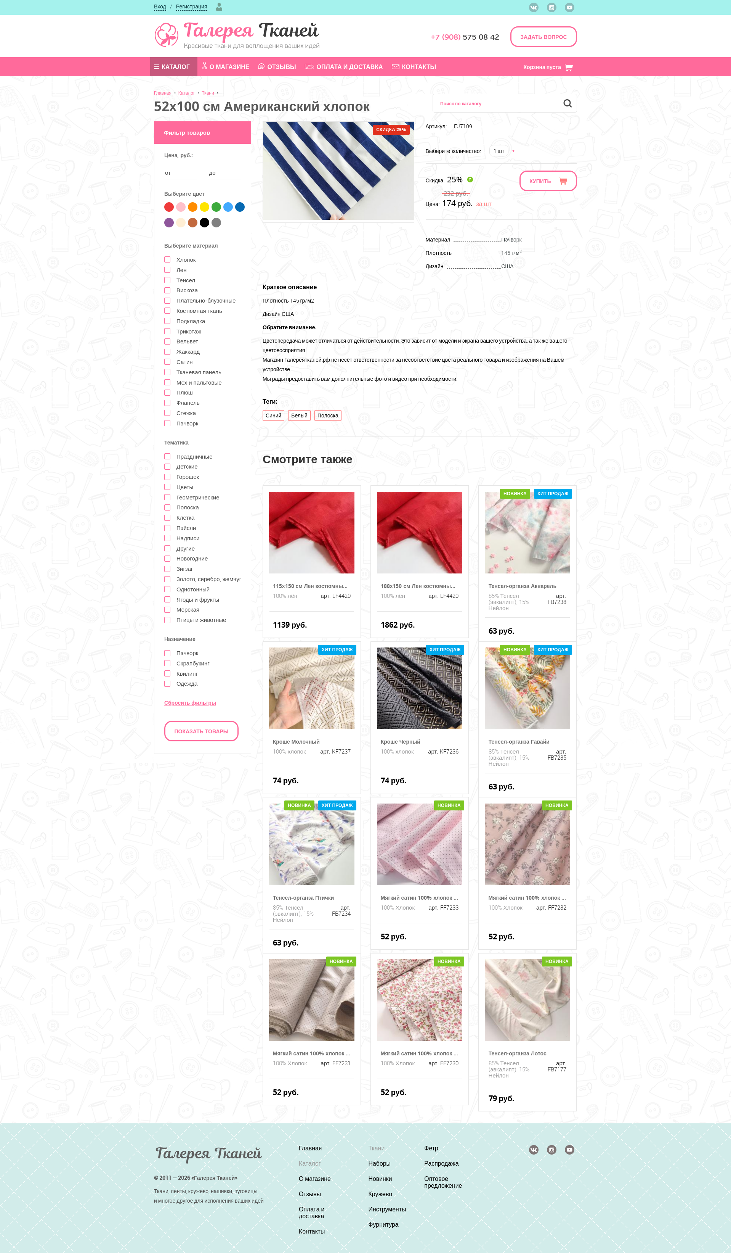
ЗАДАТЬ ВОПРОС (543, 36)
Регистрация (191, 6)
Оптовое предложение (444, 1182)
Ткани (208, 93)
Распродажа (442, 1163)
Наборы (379, 1163)
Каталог (172, 67)
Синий (273, 415)
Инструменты (387, 1209)
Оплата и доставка (344, 67)
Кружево (380, 1194)
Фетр (432, 1148)
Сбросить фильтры (190, 702)
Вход (160, 6)
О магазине (226, 66)
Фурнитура (383, 1224)
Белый (299, 415)
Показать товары (202, 731)
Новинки (380, 1178)
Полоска (327, 415)
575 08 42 (465, 37)
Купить (540, 181)
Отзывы (277, 67)
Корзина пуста (548, 67)
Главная (163, 93)
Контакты (414, 67)
